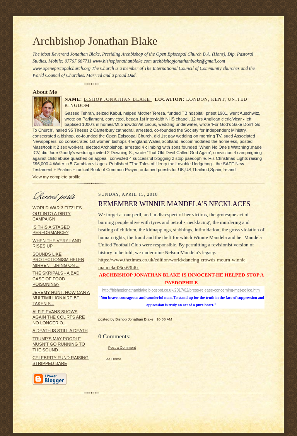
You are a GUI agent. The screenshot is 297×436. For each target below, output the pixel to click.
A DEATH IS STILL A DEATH (60, 330)
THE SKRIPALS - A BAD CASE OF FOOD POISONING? (55, 279)
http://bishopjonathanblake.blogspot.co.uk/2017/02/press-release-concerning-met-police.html (181, 290)
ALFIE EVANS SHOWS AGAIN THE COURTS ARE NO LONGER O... (58, 317)
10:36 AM (164, 319)
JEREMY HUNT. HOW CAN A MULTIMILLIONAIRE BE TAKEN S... (61, 298)
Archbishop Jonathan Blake (94, 41)
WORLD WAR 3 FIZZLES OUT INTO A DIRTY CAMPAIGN (57, 213)
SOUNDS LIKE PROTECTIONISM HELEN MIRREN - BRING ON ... (58, 260)
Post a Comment (122, 347)
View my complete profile (56, 177)
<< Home (113, 359)
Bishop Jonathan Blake (118, 99)
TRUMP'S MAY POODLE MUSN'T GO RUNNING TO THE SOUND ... (58, 344)
